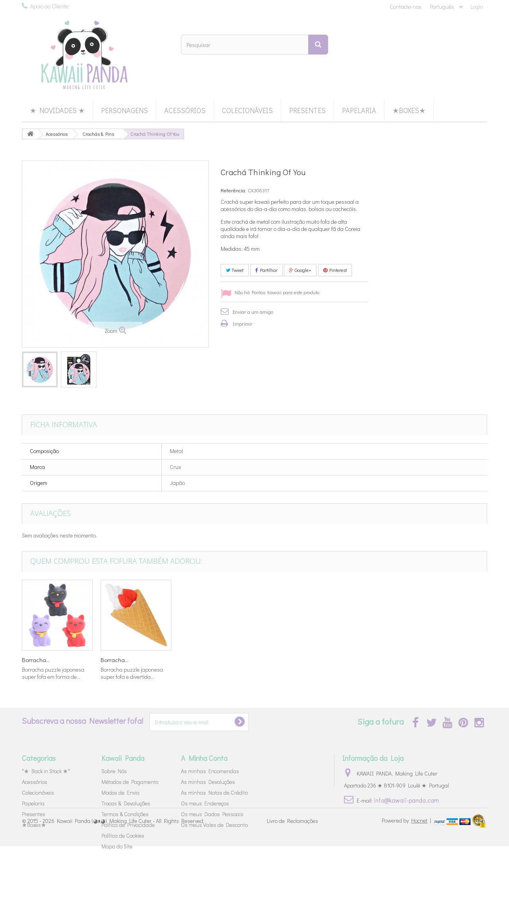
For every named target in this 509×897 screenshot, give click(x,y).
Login (476, 6)
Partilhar (266, 270)
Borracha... (36, 660)
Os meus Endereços (205, 803)
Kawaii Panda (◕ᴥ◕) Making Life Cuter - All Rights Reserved (130, 872)
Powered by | (407, 871)
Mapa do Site (116, 846)
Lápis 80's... (115, 660)
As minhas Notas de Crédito (214, 792)
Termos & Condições (125, 814)
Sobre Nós (114, 771)
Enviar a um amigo (253, 311)
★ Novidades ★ (57, 110)
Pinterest (335, 270)
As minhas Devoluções (208, 782)
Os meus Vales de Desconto (214, 825)
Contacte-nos (406, 6)
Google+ (300, 270)
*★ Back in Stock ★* (46, 771)
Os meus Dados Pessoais (212, 814)
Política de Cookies (122, 835)
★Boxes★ (408, 110)
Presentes (307, 110)
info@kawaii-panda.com (406, 800)
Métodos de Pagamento (129, 782)
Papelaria (359, 110)
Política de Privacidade (128, 825)
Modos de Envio (120, 792)
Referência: (233, 190)
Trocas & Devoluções (125, 803)
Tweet (234, 270)
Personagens (124, 110)
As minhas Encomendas (210, 771)
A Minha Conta (204, 758)
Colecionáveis (247, 110)
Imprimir (243, 323)
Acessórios (185, 110)
